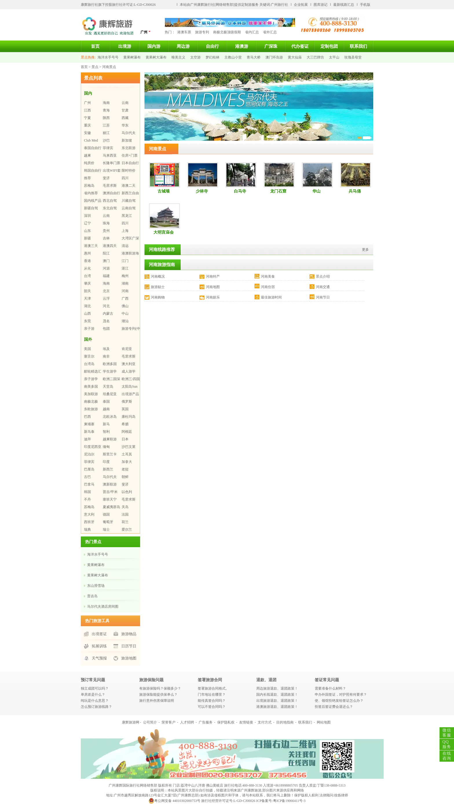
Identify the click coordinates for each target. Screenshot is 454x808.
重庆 (87, 125)
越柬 (87, 155)
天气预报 (99, 658)
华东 (125, 125)
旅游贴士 (158, 287)
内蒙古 (108, 314)
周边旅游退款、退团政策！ (277, 688)
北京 (106, 291)
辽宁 (87, 223)
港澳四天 (110, 246)
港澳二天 (129, 186)
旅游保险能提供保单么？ (158, 694)
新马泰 (89, 432)
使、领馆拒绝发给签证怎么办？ (339, 701)
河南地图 (213, 287)
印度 (106, 462)
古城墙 (164, 191)
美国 (87, 349)
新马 (106, 424)
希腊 (125, 424)
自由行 (212, 46)
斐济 (106, 178)
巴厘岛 (89, 469)
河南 (125, 291)
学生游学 (110, 371)
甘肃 (125, 110)
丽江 (106, 133)
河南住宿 (268, 287)
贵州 (106, 231)
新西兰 (108, 469)
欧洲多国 (110, 364)
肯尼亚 (127, 349)
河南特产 (213, 276)
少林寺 (202, 191)
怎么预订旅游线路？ (96, 707)
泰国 (106, 402)
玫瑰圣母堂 (353, 57)
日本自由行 (130, 163)
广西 (125, 298)
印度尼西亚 (92, 447)
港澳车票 (184, 32)
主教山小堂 (233, 57)
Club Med (91, 140)
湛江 (125, 268)
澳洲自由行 (111, 193)
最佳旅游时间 (271, 297)
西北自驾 (110, 201)
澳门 (106, 261)
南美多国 (91, 386)
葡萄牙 (108, 522)
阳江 (106, 253)
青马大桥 (254, 57)
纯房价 (89, 163)
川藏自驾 (129, 201)
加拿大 (127, 462)
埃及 (106, 349)
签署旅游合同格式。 (213, 688)
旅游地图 (128, 658)
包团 (106, 329)
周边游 (183, 46)
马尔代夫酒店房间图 (102, 606)
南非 (106, 356)
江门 (125, 261)
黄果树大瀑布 (156, 57)
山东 (87, 231)
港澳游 (241, 46)
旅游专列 (202, 32)
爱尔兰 (127, 529)
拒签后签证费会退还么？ (334, 707)
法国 (125, 514)
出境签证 (99, 634)
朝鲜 (125, 477)
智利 (106, 432)
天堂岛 (108, 386)
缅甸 (106, 447)
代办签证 (300, 46)
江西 (87, 110)
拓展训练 (99, 646)
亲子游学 (91, 379)
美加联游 (91, 394)
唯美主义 (178, 57)
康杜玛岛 (129, 417)
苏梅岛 (89, 186)
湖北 (87, 306)
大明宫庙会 (163, 232)
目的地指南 (285, 722)
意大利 (89, 514)
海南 (106, 103)
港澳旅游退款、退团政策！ (277, 707)
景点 (94, 67)
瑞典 (87, 529)
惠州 (87, 253)
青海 (106, 110)
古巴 (87, 477)
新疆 (87, 238)
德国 (106, 514)
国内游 (153, 46)
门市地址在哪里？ (212, 694)
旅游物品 (128, 634)
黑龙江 (127, 216)
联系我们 (358, 46)
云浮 (106, 298)
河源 (106, 268)
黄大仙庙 (295, 57)
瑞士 (106, 529)
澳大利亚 (129, 364)
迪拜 (87, 439)
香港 (87, 261)
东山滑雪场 (96, 586)
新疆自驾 (91, 208)
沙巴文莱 (129, 447)
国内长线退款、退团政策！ (277, 694)
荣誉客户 (168, 722)
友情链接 (246, 722)
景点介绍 (323, 276)
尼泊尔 (89, 454)
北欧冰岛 (110, 417)
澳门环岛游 (274, 57)
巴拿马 (89, 484)
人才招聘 (187, 722)
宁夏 (87, 118)
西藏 (125, 118)
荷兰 (125, 522)
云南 (125, 103)
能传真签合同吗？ (212, 701)
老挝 (125, 469)
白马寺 (240, 191)
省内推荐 (91, 193)
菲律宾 (108, 148)
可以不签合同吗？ (212, 707)
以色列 (127, 492)
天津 (87, 298)
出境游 (124, 46)
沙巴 (106, 140)
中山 (125, 314)
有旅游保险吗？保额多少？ (160, 688)
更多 (365, 250)
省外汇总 (270, 32)
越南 (106, 409)
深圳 (87, 216)
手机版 (365, 5)
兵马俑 (355, 191)
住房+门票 (130, 155)
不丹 (87, 499)
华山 (316, 191)
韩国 (87, 492)
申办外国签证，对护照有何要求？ (341, 694)
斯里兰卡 (110, 454)
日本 (125, 439)
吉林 (106, 238)
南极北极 (91, 402)
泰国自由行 (92, 148)
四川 (125, 178)
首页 (95, 46)
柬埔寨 (89, 424)
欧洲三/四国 (131, 379)
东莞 (87, 321)
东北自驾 (110, 208)
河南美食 (268, 276)
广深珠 (270, 46)
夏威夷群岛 (111, 507)
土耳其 (127, 454)
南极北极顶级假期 (227, 32)
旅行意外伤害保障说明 (156, 701)
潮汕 (125, 321)
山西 (87, 314)
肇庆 (87, 283)
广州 (145, 32)
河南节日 (323, 297)
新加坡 (127, 140)
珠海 (106, 223)
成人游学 (129, 371)
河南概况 (158, 276)
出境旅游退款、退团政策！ (277, 701)
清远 (125, 246)
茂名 (106, 321)
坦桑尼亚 (110, 394)
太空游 (195, 57)
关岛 (125, 507)
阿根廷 (127, 432)
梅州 (125, 276)
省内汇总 (252, 32)
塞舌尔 (89, 356)
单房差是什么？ (93, 694)
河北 (106, 306)
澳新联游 (110, 484)
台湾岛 (89, 364)
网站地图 (324, 722)
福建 (106, 276)
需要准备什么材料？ (330, 688)
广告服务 (206, 722)
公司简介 (150, 722)
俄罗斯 (127, 402)
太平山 (334, 57)
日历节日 (128, 646)
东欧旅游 (91, 409)
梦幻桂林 (212, 57)
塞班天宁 (110, 499)
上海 (125, 231)
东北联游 (129, 148)
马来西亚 (110, 155)
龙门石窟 (278, 191)
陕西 (106, 118)
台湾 (87, 276)
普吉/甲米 (110, 492)
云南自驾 (129, 208)
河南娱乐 (213, 297)
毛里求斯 (110, 186)
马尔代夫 (129, 133)
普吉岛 (92, 596)
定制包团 (329, 46)
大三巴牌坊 (315, 57)
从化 (87, 268)
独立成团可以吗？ (95, 688)
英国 (125, 409)
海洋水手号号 (108, 57)
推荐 (87, 178)
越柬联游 (110, 439)
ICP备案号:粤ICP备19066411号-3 (280, 801)
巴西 (87, 417)
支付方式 (265, 722)
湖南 (125, 283)
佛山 (125, 306)
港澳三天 (91, 246)
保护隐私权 (226, 722)
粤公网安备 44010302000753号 (174, 801)
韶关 (87, 291)
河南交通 (323, 287)
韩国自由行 (92, 170)
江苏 (106, 125)
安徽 (87, 133)
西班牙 (89, 522)
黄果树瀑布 (132, 57)
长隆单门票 (111, 163)
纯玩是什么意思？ (95, 701)
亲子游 (89, 329)
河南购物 (158, 297)
